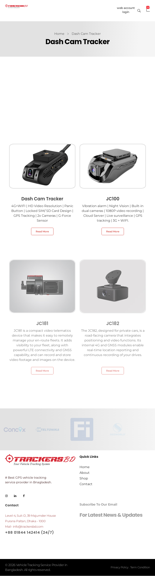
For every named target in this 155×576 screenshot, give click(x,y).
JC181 (42, 323)
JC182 (112, 323)
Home (59, 34)
